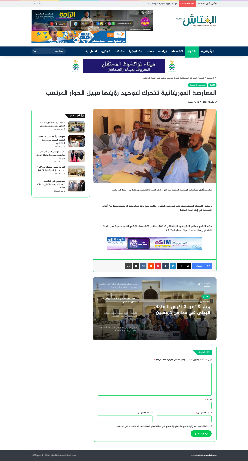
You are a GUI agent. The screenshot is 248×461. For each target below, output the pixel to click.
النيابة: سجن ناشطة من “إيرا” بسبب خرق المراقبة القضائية (51, 168)
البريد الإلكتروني (204, 413)
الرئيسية (207, 51)
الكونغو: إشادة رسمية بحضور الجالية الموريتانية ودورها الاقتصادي (52, 140)
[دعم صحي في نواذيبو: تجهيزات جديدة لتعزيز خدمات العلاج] (76, 185)
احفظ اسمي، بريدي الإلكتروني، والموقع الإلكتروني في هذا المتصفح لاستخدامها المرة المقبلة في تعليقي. (163, 426)
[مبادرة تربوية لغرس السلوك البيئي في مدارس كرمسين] (76, 127)
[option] (155, 308)
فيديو (105, 51)
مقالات (119, 51)
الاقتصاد (177, 51)
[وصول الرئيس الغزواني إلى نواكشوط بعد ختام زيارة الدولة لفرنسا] (76, 156)
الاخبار (192, 51)
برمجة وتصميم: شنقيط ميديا (204, 455)
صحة (150, 51)
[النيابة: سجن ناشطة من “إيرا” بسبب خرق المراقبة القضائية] (76, 171)
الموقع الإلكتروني (144, 413)
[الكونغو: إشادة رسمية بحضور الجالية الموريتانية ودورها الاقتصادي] (76, 141)
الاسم (208, 399)
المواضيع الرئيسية (197, 85)
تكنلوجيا (135, 51)
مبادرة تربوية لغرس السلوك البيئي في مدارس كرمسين (182, 310)
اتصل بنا (90, 51)
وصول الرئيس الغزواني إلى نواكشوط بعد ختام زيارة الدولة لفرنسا (50, 155)
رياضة (162, 51)
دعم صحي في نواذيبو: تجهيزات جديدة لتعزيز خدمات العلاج (51, 184)
